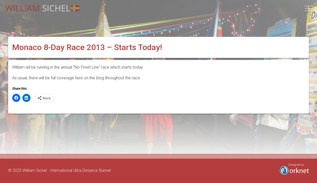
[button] (308, 8)
